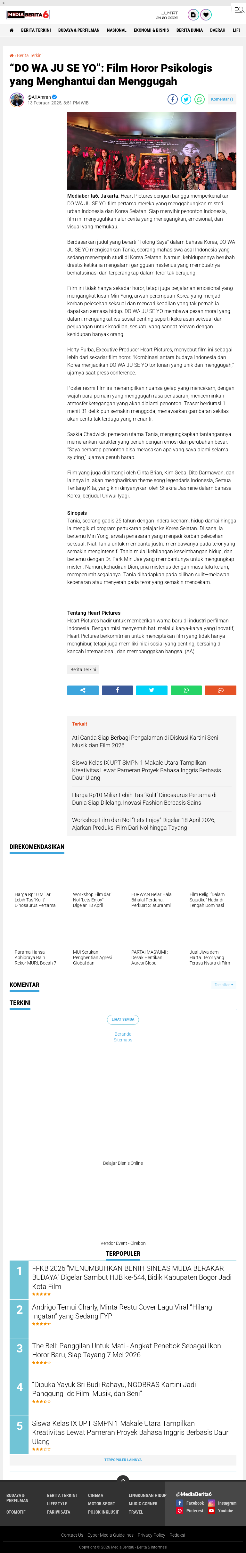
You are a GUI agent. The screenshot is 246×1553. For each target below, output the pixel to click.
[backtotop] (123, 1481)
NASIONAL (117, 30)
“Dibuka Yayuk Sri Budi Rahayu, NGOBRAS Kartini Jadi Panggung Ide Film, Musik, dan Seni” (114, 1389)
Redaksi (177, 1535)
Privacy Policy (151, 1535)
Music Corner (143, 1503)
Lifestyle (57, 1503)
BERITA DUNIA (189, 30)
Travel (136, 1512)
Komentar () (222, 99)
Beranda (123, 1034)
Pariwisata (58, 1512)
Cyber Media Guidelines (110, 1535)
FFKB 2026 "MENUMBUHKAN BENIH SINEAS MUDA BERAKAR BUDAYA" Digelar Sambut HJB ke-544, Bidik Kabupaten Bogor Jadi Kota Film (132, 1277)
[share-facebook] (173, 99)
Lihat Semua (123, 1019)
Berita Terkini (36, 30)
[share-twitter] (186, 99)
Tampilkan (224, 985)
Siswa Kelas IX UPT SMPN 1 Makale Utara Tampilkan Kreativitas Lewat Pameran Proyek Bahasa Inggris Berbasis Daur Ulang (130, 1432)
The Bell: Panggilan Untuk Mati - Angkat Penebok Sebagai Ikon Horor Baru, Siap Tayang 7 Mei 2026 (126, 1350)
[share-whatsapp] (199, 99)
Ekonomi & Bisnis (151, 30)
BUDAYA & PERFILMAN (79, 30)
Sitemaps (123, 1039)
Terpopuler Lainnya (123, 1460)
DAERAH (218, 30)
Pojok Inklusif (103, 1512)
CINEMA (95, 1495)
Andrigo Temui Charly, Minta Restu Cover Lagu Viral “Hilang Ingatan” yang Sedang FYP (122, 1311)
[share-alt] (83, 690)
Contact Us (72, 1535)
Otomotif (16, 1512)
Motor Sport (101, 1503)
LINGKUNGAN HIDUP (148, 1495)
